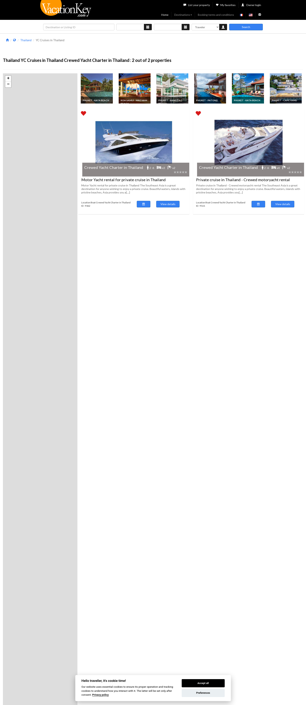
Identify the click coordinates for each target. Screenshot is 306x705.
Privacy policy (100, 694)
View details (167, 204)
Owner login (251, 5)
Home (164, 14)
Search (246, 27)
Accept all (203, 683)
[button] (8, 79)
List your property (196, 5)
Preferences (203, 692)
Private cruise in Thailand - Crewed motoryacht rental (243, 179)
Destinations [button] (183, 14)
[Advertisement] (190, 46)
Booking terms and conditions (216, 14)
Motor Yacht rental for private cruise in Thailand (123, 179)
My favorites (226, 5)
